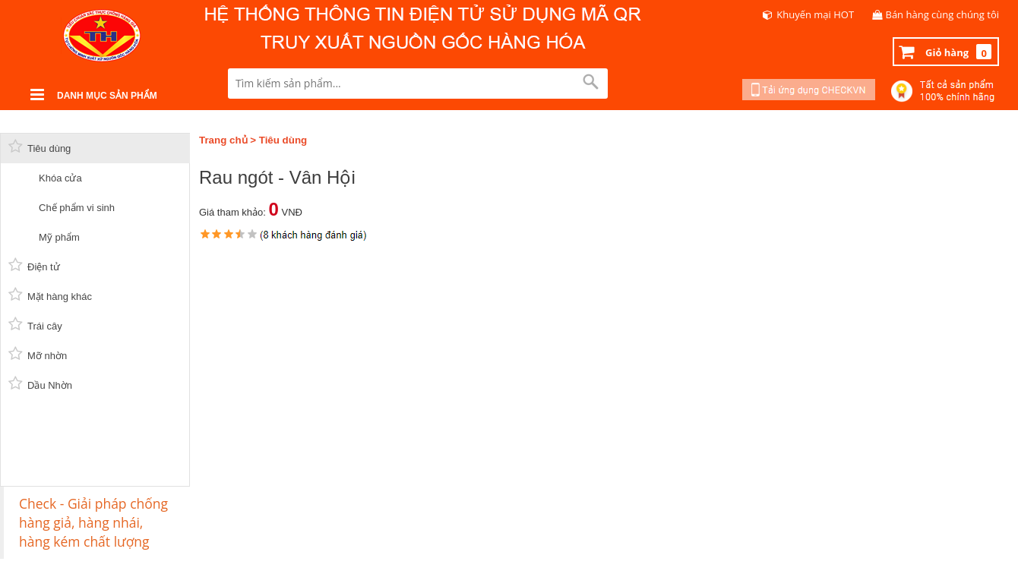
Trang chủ (223, 140)
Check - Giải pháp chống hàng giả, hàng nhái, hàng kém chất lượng (93, 522)
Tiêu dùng (283, 140)
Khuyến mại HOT (815, 14)
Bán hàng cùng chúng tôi (943, 14)
